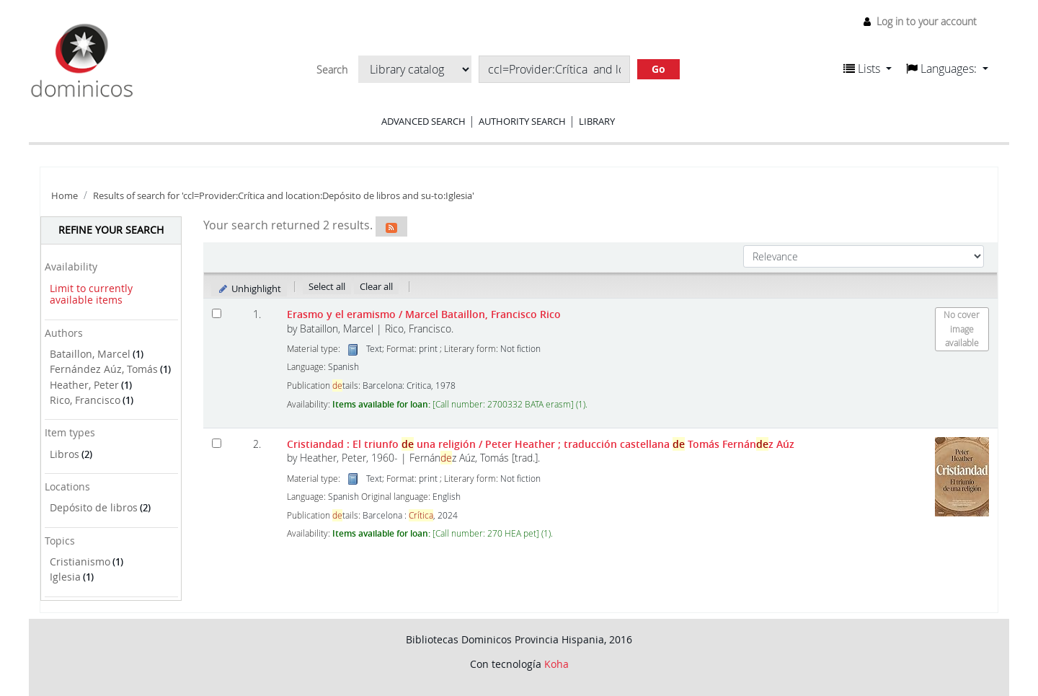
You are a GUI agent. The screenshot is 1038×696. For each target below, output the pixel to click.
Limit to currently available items (91, 294)
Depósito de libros (94, 507)
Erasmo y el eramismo (424, 314)
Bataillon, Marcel (90, 354)
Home (64, 196)
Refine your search (111, 230)
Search (331, 69)
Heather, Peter (84, 385)
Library (597, 121)
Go (658, 69)
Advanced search (423, 121)
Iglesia (65, 576)
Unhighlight (249, 288)
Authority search (522, 121)
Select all (327, 286)
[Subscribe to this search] (391, 226)
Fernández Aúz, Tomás (104, 369)
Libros (64, 454)
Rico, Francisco (85, 400)
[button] (867, 69)
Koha (556, 664)
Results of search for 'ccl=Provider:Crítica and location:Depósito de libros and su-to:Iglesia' (283, 196)
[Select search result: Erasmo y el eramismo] (216, 313)
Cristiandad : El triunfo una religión (540, 444)
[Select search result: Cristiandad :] (216, 443)
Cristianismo (80, 561)
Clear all (376, 286)
